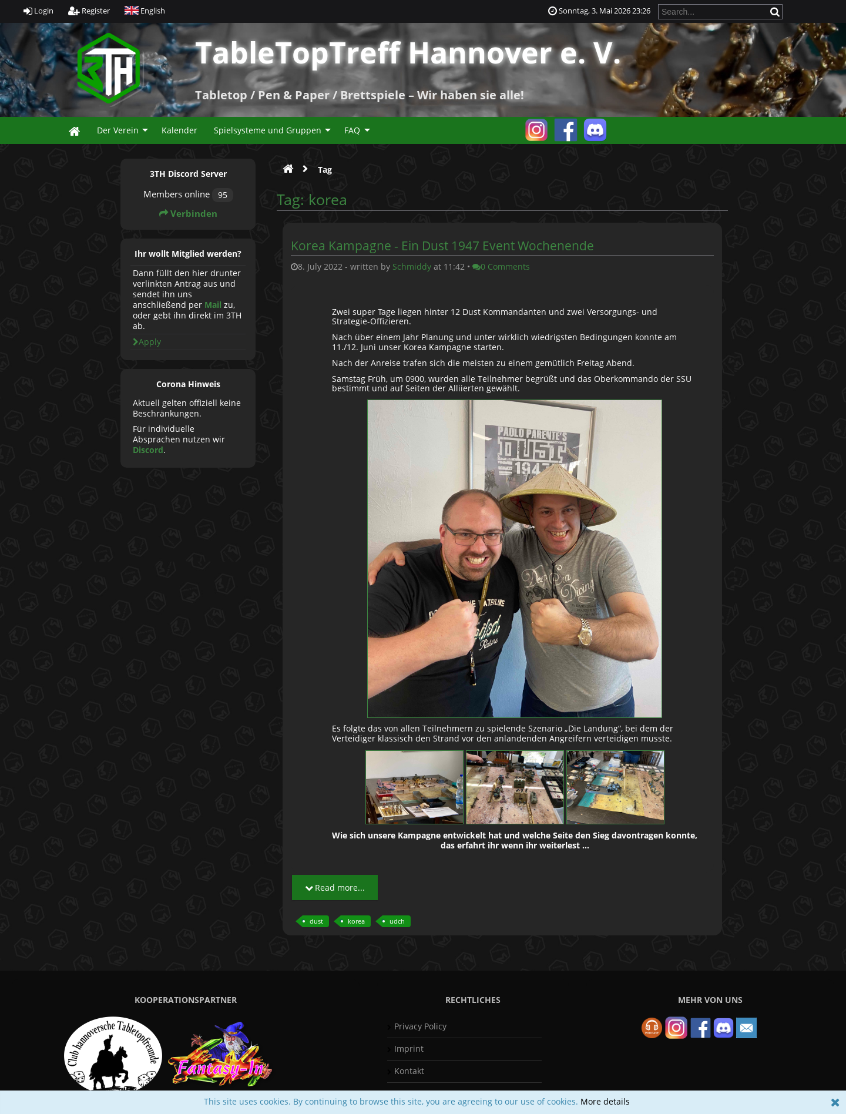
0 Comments (501, 266)
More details (605, 1101)
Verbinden (188, 213)
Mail (212, 304)
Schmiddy (411, 266)
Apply (147, 341)
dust (316, 921)
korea (356, 921)
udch (397, 921)
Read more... (335, 887)
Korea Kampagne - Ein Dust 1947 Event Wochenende (442, 245)
